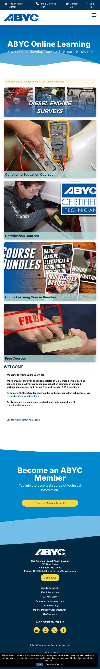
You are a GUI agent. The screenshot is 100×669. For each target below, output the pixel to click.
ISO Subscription (50, 592)
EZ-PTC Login (50, 596)
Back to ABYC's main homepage (23, 419)
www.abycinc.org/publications (23, 396)
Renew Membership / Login (50, 601)
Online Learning (50, 605)
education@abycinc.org (19, 405)
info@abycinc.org (66, 571)
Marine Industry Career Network (50, 609)
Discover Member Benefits (50, 503)
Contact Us (50, 577)
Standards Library (50, 588)
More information (54, 664)
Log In (92, 5)
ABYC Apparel (50, 614)
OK (40, 664)
